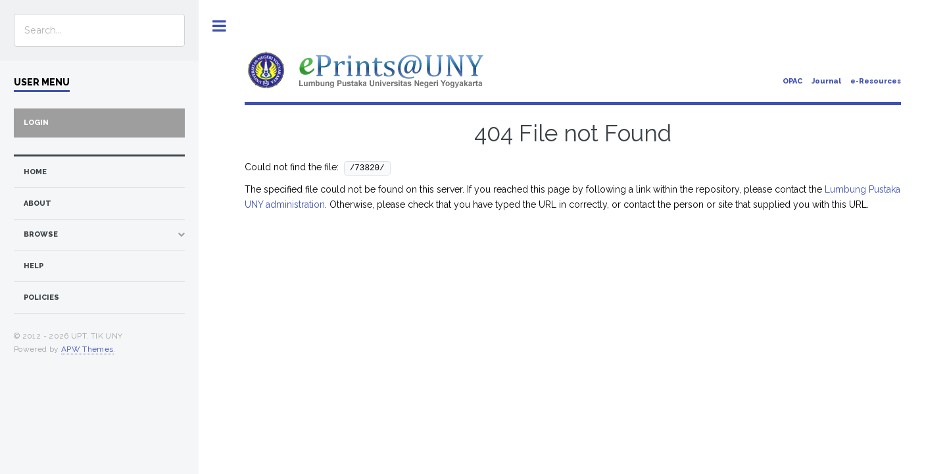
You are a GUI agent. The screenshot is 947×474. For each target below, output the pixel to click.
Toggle (219, 26)
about (37, 203)
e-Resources (875, 81)
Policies (41, 297)
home (35, 172)
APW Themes (87, 349)
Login (36, 122)
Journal (826, 81)
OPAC (792, 81)
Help (33, 266)
